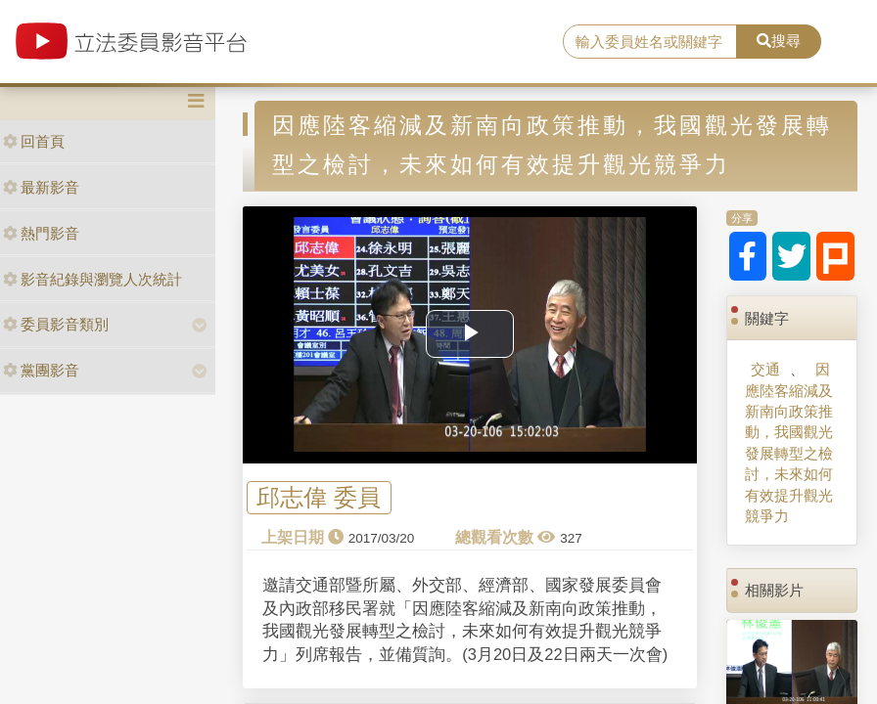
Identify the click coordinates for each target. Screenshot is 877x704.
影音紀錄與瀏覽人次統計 (92, 279)
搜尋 (779, 40)
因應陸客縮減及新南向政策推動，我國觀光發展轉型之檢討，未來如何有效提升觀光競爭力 (789, 442)
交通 (765, 369)
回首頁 (34, 141)
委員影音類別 (56, 324)
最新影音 (41, 187)
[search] (650, 42)
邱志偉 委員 (318, 498)
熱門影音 (41, 233)
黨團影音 (41, 370)
